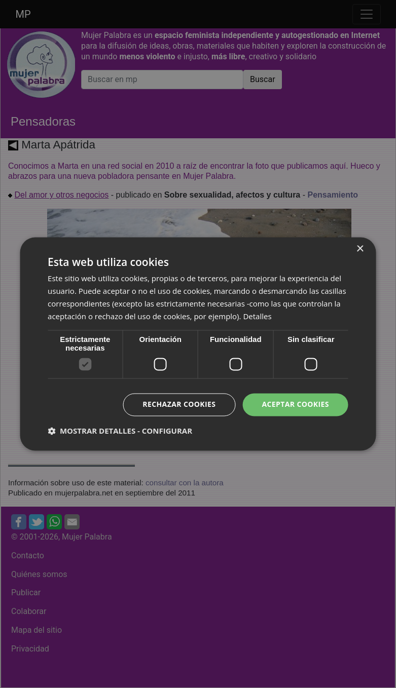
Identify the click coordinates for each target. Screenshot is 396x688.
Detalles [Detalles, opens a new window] (257, 316)
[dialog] (198, 344)
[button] (120, 431)
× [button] (360, 249)
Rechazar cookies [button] (178, 404)
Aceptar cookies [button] (295, 404)
